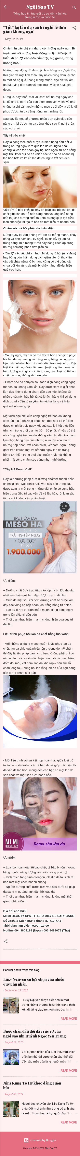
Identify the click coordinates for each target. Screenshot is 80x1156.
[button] (74, 28)
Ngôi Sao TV (40, 7)
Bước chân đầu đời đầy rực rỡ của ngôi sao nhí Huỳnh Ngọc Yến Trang (34, 1033)
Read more (69, 1019)
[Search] (74, 8)
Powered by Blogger (40, 1140)
